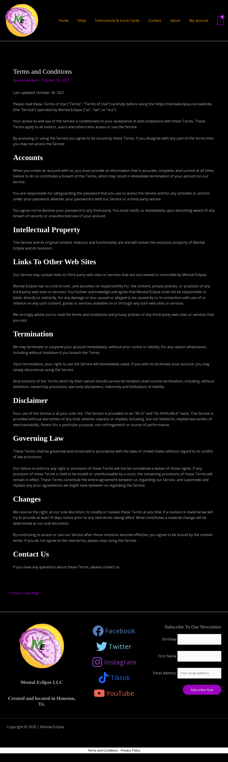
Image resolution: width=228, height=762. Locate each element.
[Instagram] (114, 663)
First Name (166, 657)
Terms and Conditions (103, 753)
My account (198, 20)
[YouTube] (114, 694)
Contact (154, 20)
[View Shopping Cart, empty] (220, 20)
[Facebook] (113, 631)
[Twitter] (114, 647)
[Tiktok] (114, 678)
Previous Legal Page (24, 593)
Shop (81, 20)
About (175, 20)
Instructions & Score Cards (117, 20)
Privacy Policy (130, 753)
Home (64, 20)
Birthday (168, 640)
